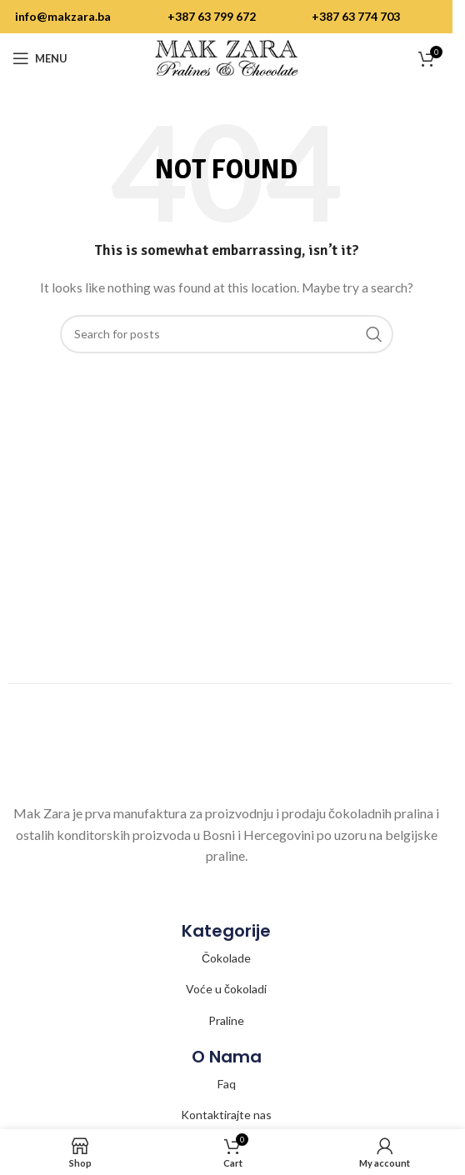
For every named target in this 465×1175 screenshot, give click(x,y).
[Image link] (226, 759)
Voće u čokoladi (226, 989)
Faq (227, 1084)
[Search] (226, 334)
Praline (226, 1020)
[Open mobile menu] (40, 58)
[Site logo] (227, 57)
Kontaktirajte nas (226, 1115)
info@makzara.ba (63, 16)
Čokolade (226, 958)
